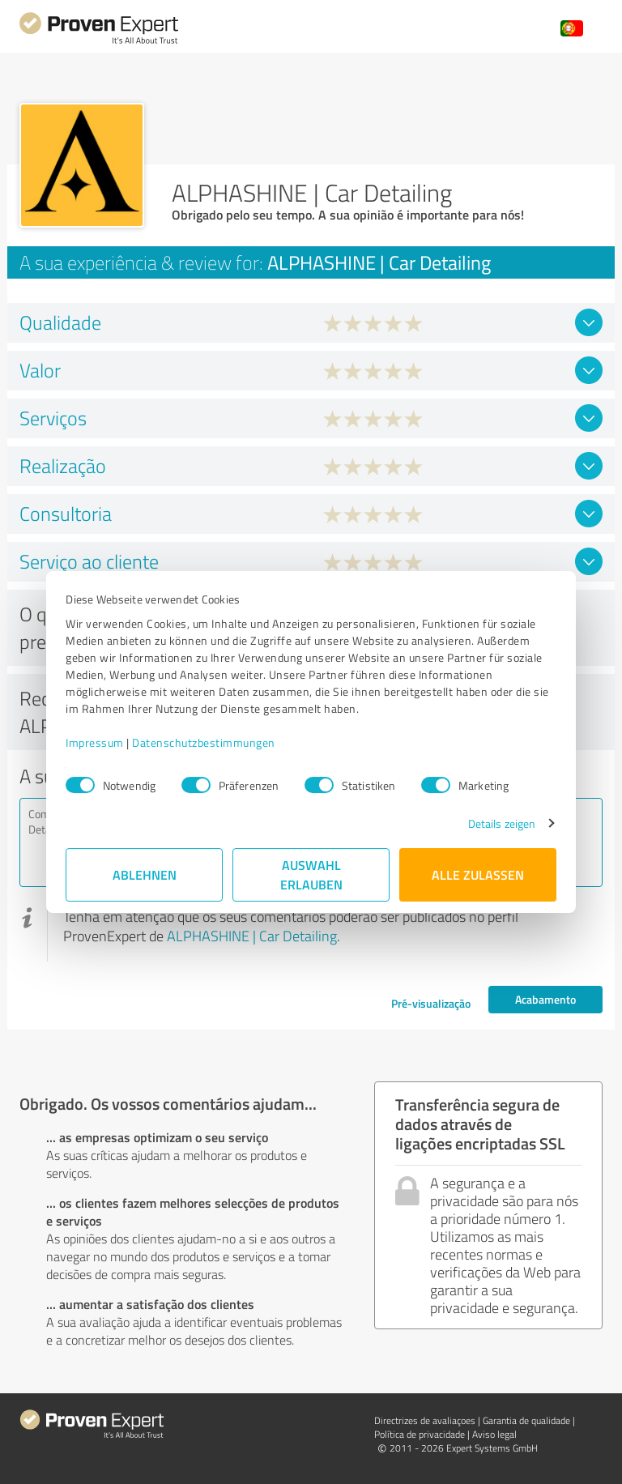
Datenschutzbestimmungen (203, 742)
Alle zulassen (478, 874)
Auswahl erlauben (311, 874)
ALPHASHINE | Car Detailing (252, 935)
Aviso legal (494, 1434)
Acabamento (545, 999)
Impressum (95, 742)
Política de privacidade (419, 1434)
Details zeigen (501, 823)
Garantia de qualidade (526, 1420)
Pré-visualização (431, 1003)
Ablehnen (145, 874)
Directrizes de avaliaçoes (424, 1420)
